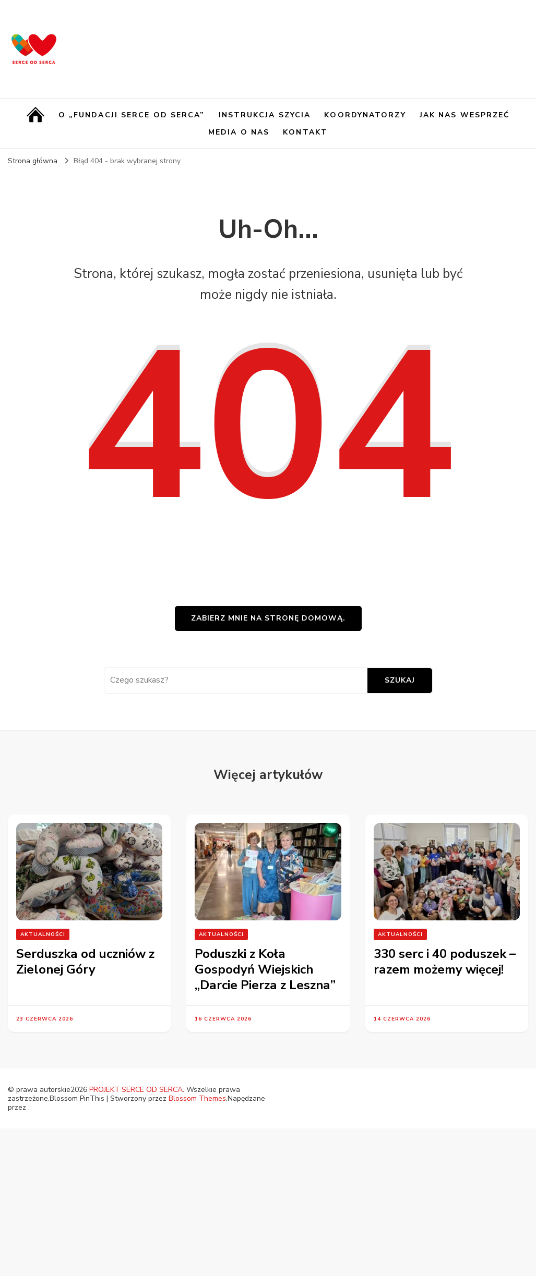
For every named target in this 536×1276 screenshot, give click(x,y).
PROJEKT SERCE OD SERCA (136, 1090)
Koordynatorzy (365, 115)
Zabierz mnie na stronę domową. (268, 618)
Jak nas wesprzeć (465, 115)
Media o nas (238, 132)
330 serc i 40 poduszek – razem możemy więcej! (445, 961)
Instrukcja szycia (265, 115)
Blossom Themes (197, 1098)
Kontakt (305, 132)
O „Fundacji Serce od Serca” (131, 115)
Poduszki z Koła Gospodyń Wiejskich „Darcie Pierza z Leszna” (265, 969)
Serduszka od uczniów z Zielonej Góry (85, 961)
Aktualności (42, 934)
